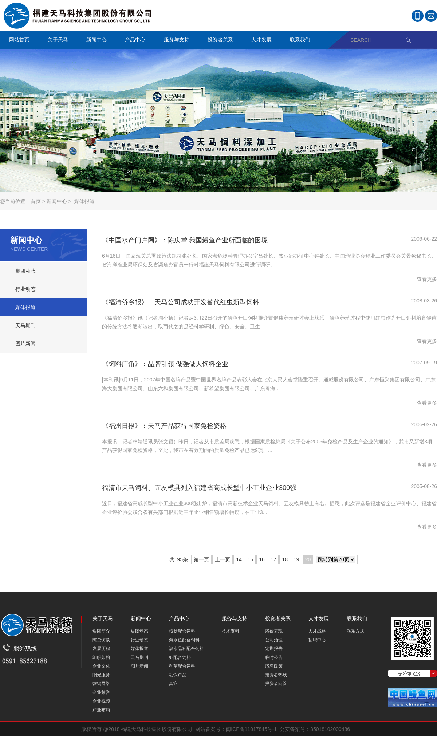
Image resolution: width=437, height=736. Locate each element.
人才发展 (259, 41)
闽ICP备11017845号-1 (251, 729)
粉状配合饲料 (182, 631)
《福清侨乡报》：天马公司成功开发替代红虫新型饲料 (180, 302)
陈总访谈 (101, 639)
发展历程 (101, 648)
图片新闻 (25, 344)
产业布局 (101, 709)
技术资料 (230, 631)
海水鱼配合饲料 (184, 639)
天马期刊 (25, 325)
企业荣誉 (101, 692)
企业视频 (101, 701)
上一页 (222, 559)
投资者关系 (218, 41)
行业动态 (25, 289)
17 (273, 559)
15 (250, 559)
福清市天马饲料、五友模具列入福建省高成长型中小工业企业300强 (199, 487)
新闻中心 (94, 41)
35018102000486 (330, 729)
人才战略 (317, 631)
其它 (173, 683)
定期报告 (274, 648)
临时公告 (274, 657)
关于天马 (56, 41)
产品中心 (133, 41)
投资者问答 (276, 683)
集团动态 (25, 271)
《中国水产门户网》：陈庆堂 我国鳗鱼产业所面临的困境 (185, 240)
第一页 (201, 559)
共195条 (178, 559)
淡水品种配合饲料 (186, 648)
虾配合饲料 (180, 657)
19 (296, 559)
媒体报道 (84, 201)
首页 (36, 201)
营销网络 (101, 683)
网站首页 (19, 40)
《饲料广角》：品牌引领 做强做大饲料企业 (165, 364)
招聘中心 (317, 639)
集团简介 (101, 631)
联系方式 (355, 631)
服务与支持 (175, 41)
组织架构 (101, 657)
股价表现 (274, 631)
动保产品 (177, 674)
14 (239, 559)
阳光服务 (101, 674)
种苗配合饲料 (182, 666)
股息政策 (274, 666)
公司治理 (274, 639)
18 (285, 559)
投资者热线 (276, 674)
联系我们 (298, 41)
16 (262, 559)
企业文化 (101, 666)
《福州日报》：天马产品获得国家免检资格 (164, 426)
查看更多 (427, 279)
